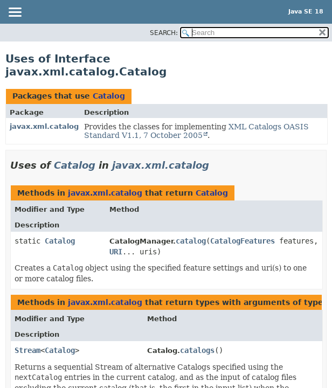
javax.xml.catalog (44, 126)
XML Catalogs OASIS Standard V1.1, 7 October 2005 (196, 131)
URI (115, 251)
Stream (27, 350)
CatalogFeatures (242, 241)
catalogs (197, 350)
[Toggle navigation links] (14, 12)
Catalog (109, 96)
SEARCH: (164, 33)
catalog (191, 241)
